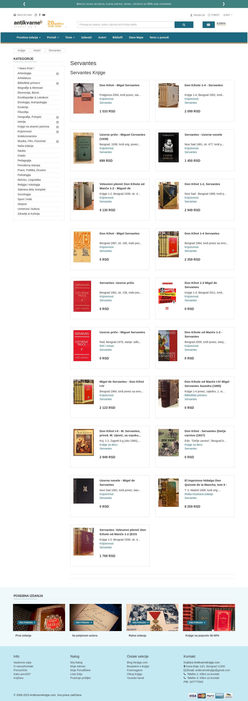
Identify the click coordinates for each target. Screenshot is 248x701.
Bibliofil (117, 37)
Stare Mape (136, 37)
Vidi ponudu (26, 622)
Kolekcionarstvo (27, 136)
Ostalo (21, 155)
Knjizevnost (25, 131)
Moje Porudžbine (80, 670)
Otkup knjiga (134, 674)
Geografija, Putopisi (29, 116)
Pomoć (215, 15)
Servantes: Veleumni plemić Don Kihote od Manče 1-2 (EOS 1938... (123, 534)
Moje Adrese (77, 666)
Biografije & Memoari (30, 87)
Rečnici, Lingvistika (29, 179)
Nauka (21, 150)
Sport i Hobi (25, 199)
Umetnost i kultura (29, 208)
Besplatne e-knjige (138, 666)
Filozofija (23, 112)
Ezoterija (23, 107)
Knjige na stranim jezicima (33, 126)
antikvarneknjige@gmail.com (212, 670)
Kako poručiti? (22, 674)
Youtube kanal (135, 677)
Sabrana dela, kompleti (31, 189)
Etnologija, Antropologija (32, 102)
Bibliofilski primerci (29, 82)
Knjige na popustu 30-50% (202, 635)
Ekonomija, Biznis (28, 92)
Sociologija (24, 194)
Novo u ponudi (159, 37)
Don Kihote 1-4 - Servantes (204, 85)
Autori (102, 37)
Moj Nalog (76, 662)
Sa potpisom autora (84, 635)
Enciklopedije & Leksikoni (33, 97)
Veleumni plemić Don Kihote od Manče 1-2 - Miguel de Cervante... (122, 188)
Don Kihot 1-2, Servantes (202, 184)
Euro (228, 15)
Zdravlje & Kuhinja (29, 213)
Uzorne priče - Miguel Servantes (122, 332)
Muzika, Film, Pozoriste (32, 141)
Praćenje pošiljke (80, 677)
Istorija (22, 121)
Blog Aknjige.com (137, 662)
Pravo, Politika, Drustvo (32, 170)
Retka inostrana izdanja (199, 494)
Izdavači (86, 37)
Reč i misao (107, 345)
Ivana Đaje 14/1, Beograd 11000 (205, 666)
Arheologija (24, 73)
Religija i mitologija (29, 184)
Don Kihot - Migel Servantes (120, 85)
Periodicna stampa (29, 165)
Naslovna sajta (22, 662)
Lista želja (76, 674)
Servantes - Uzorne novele (203, 134)
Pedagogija (24, 160)
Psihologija (24, 175)
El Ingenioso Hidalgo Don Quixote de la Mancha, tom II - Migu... (206, 484)
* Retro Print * (26, 68)
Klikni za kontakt (209, 674)
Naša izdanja (25, 145)
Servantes (55, 50)
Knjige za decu (108, 444)
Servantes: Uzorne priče (117, 282)
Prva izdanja (23, 635)
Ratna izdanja (137, 635)
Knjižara (18, 677)
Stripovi (22, 204)
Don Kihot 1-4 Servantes (202, 233)
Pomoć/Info (20, 670)
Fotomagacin (135, 670)
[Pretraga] (184, 24)
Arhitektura (24, 78)
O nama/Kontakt (23, 666)
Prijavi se (199, 15)
